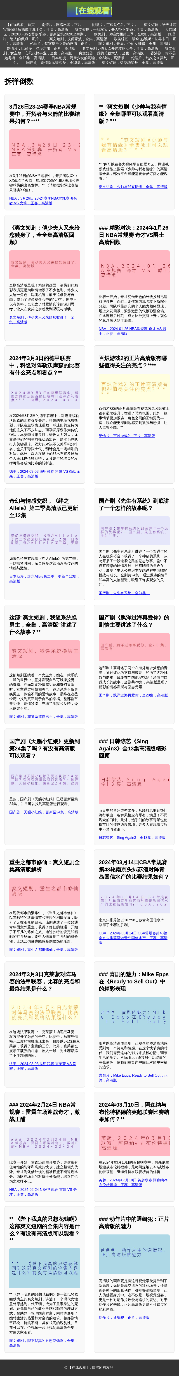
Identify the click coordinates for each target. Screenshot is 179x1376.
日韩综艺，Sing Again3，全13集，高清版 (132, 838)
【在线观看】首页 (20, 25)
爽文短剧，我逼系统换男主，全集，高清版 (43, 717)
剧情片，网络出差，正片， (63, 25)
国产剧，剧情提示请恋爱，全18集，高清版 (60, 63)
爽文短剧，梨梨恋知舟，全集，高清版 (132, 63)
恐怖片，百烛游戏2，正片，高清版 (127, 436)
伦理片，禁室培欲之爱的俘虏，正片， (61, 44)
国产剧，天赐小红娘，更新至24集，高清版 (43, 812)
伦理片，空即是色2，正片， (114, 25)
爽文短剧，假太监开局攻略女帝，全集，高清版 (120, 48)
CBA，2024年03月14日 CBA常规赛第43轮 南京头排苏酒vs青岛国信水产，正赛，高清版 (133, 938)
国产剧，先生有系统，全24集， (124, 593)
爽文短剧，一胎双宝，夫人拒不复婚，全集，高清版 (116, 29)
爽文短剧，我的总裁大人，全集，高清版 (111, 53)
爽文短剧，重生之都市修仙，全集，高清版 (43, 950)
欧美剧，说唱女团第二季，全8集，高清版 (127, 34)
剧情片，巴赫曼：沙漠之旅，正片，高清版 (41, 48)
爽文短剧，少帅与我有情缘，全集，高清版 (133, 187)
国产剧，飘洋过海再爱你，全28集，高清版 (133, 695)
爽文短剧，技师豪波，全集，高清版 (78, 39)
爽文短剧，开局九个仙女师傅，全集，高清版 (134, 44)
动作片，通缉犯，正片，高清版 (124, 1318)
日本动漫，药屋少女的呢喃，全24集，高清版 (88, 58)
